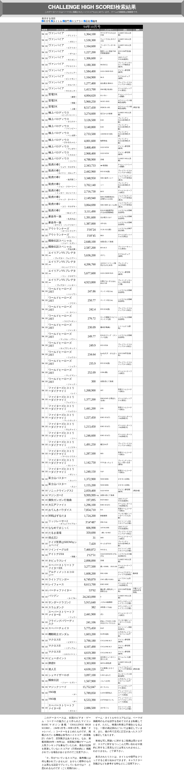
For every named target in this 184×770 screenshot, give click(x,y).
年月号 (46, 21)
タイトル (57, 21)
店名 (87, 21)
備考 (94, 21)
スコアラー (77, 21)
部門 (66, 21)
